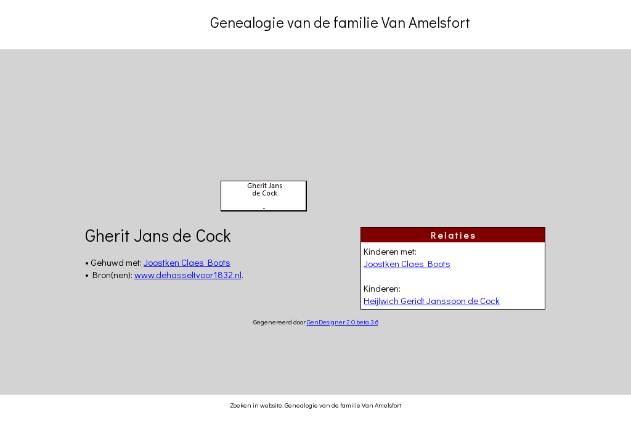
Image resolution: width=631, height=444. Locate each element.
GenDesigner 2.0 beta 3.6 (342, 321)
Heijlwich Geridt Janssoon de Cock (432, 300)
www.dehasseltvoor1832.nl (188, 274)
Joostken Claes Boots (407, 263)
